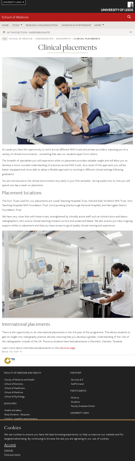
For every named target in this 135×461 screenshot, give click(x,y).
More (98, 25)
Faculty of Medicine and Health (20, 379)
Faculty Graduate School (83, 406)
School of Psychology (15, 396)
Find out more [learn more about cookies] (12, 454)
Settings (8, 450)
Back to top (10, 351)
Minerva (75, 397)
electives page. (68, 348)
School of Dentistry (14, 384)
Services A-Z (77, 379)
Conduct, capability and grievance (21, 418)
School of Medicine (15, 17)
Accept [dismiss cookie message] (10, 445)
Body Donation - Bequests (17, 414)
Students (75, 401)
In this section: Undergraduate (28, 32)
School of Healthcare (15, 388)
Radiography (63, 38)
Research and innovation (42, 25)
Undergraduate (44, 38)
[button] (129, 17)
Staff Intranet (77, 384)
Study (16, 25)
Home (5, 25)
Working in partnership (76, 25)
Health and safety (13, 410)
